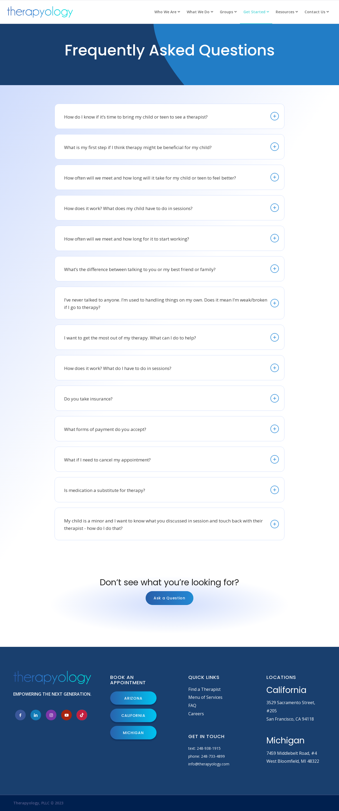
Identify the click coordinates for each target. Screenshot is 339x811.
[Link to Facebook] (20, 715)
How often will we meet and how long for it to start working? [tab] (171, 238)
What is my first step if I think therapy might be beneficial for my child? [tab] (171, 146)
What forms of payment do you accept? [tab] (171, 429)
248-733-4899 (213, 756)
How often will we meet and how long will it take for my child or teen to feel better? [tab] (171, 177)
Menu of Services (205, 697)
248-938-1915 (209, 748)
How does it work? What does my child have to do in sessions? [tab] (171, 207)
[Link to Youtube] (66, 715)
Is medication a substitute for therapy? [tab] (171, 490)
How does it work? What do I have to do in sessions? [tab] (171, 368)
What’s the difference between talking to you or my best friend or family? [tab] (171, 268)
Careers (196, 714)
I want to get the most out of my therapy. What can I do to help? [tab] (171, 337)
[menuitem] (167, 12)
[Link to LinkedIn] (35, 715)
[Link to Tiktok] (82, 715)
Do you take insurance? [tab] (171, 398)
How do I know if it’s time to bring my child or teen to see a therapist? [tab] (171, 116)
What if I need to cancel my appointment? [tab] (171, 459)
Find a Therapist (204, 689)
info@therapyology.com (208, 763)
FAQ (192, 705)
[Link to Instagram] (51, 715)
